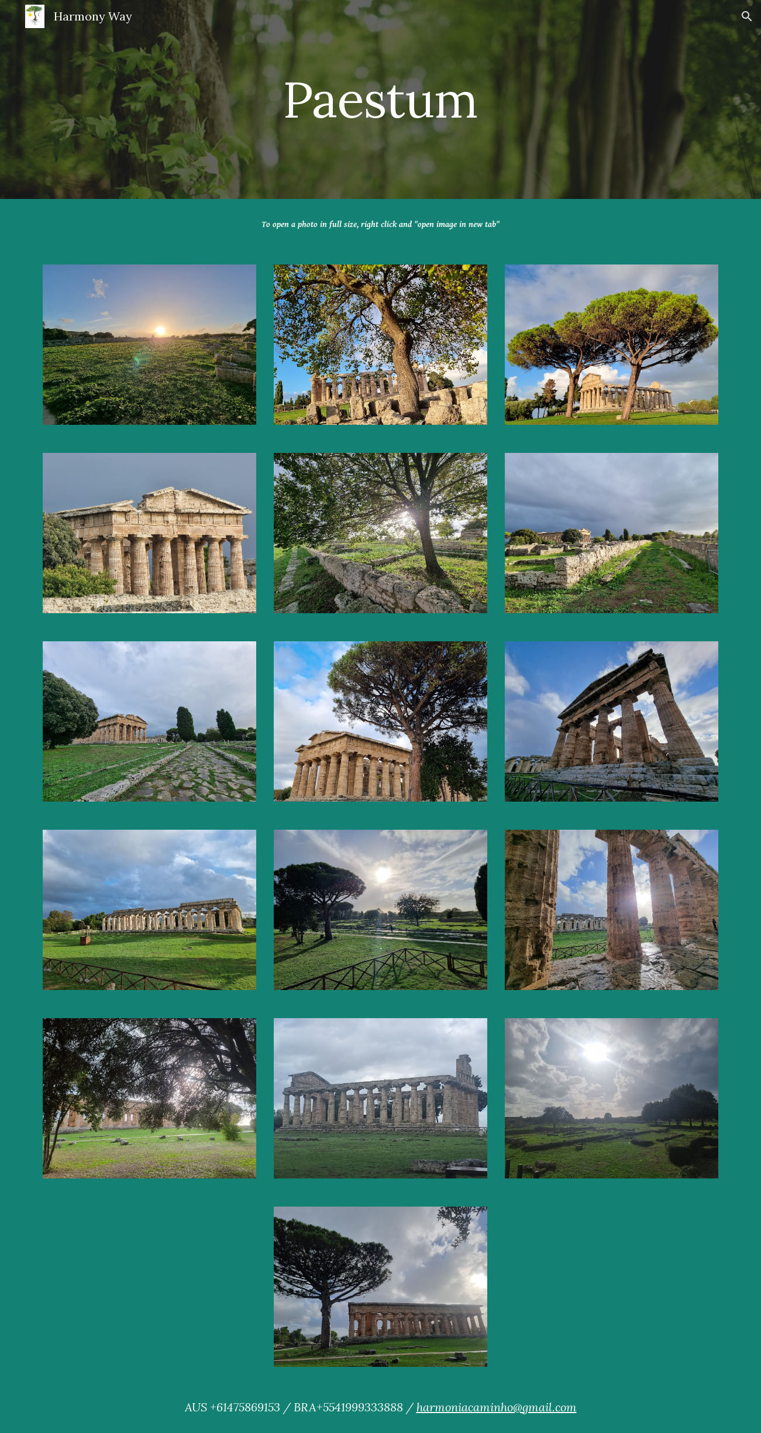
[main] (381, 99)
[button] (747, 16)
